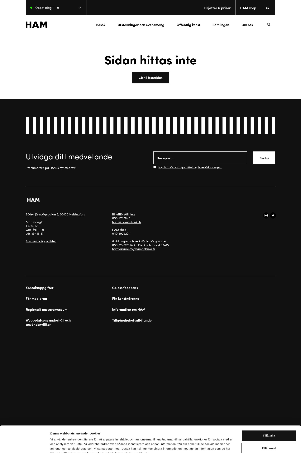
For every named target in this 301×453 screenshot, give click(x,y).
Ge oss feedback (125, 288)
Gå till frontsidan (151, 77)
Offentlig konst (188, 24)
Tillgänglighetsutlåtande (132, 320)
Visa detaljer (208, 445)
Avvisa (269, 440)
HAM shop (248, 7)
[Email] (200, 157)
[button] (268, 25)
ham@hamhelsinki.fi (126, 222)
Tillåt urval (269, 428)
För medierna (36, 298)
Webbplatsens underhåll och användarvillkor (48, 322)
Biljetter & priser (217, 7)
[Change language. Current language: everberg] (269, 7)
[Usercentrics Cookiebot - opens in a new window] (25, 445)
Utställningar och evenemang (141, 24)
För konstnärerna (125, 298)
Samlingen (221, 24)
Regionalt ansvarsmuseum (46, 309)
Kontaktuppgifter (40, 288)
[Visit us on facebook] (273, 215)
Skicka (264, 158)
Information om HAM (128, 309)
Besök (100, 24)
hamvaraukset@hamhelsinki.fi (133, 249)
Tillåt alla (269, 415)
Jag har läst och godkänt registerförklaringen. (190, 167)
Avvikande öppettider (41, 241)
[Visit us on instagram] (266, 215)
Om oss (247, 24)
